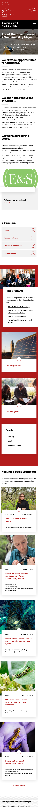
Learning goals (10, 253)
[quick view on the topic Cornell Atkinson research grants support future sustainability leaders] (19, 565)
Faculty (11, 437)
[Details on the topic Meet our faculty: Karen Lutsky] (19, 510)
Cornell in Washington (17, 316)
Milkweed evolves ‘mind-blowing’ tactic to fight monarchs (16, 702)
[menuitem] (34, 10)
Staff (10, 441)
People (6, 230)
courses (26, 117)
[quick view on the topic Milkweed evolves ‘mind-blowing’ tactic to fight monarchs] (19, 691)
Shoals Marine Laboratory (18, 307)
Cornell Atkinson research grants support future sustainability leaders (16, 576)
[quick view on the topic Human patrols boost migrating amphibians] (19, 752)
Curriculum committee (13, 246)
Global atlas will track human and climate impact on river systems (18, 641)
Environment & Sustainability (10, 24)
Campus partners (11, 238)
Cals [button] (34, 8)
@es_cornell (8, 202)
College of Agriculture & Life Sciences (8, 11)
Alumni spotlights (15, 445)
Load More (20, 785)
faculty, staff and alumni (23, 146)
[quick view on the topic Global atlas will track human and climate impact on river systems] (19, 630)
